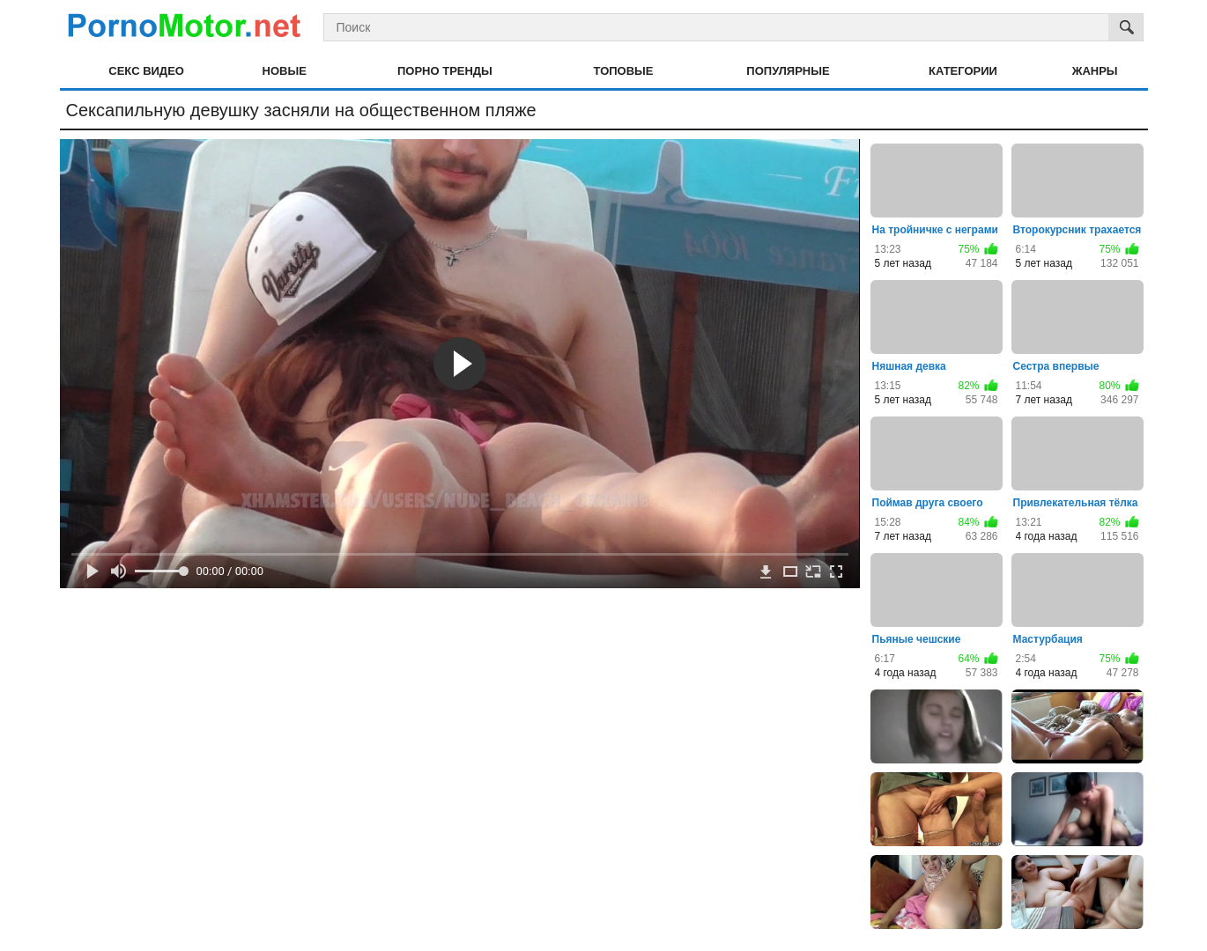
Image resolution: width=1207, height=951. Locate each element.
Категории (963, 70)
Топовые (624, 70)
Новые (285, 70)
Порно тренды (444, 70)
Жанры (1095, 70)
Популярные (787, 70)
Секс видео (146, 70)
